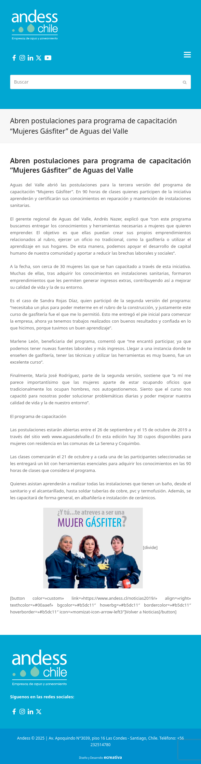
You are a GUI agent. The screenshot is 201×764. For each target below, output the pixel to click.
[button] (187, 54)
